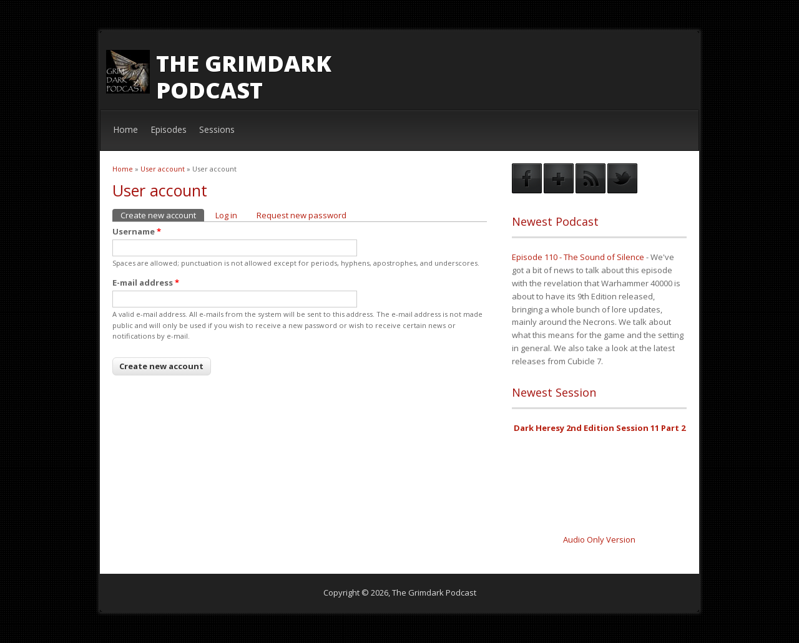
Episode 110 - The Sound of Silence (578, 257)
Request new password (301, 215)
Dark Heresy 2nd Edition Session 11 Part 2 (599, 427)
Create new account (162, 215)
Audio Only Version (599, 539)
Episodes (168, 129)
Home (125, 129)
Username (136, 231)
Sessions (217, 129)
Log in (226, 215)
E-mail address (145, 282)
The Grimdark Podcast (243, 76)
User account (162, 168)
